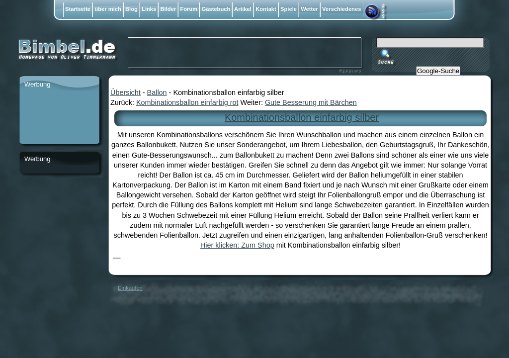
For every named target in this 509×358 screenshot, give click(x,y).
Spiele (288, 9)
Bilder (168, 9)
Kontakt (266, 9)
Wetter (309, 9)
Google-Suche (438, 71)
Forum (188, 9)
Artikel (243, 9)
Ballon (157, 92)
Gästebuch (216, 9)
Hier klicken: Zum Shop (237, 245)
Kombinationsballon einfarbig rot (187, 102)
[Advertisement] (59, 117)
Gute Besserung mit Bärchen (311, 102)
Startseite (78, 9)
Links (149, 9)
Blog (131, 9)
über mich (108, 9)
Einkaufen (130, 288)
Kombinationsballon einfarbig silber (302, 117)
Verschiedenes (342, 9)
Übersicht (125, 92)
